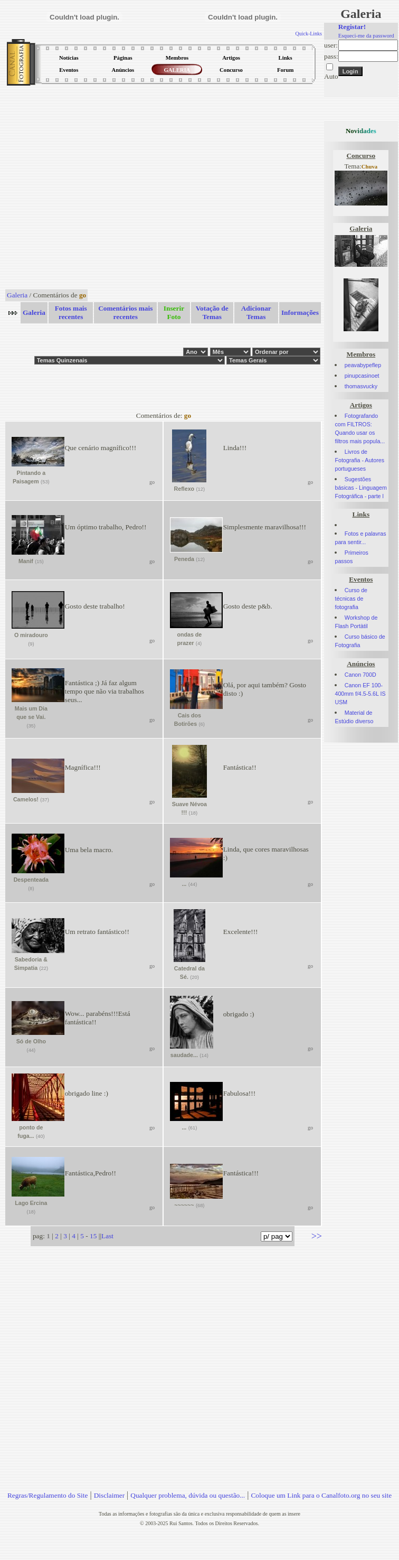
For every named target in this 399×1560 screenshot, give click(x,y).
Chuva (369, 167)
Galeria (17, 295)
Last (107, 1236)
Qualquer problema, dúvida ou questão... (187, 1495)
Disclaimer (109, 1495)
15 (93, 1236)
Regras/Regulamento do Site (47, 1495)
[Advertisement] (99, 188)
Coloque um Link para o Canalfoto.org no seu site (321, 1495)
